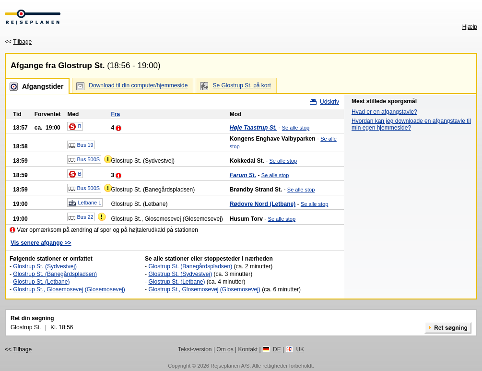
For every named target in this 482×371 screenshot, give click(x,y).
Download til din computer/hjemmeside (138, 85)
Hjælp (469, 27)
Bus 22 (81, 217)
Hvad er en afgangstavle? (384, 111)
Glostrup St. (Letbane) (41, 281)
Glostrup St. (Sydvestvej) (45, 266)
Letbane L (85, 203)
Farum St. (243, 175)
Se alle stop (295, 128)
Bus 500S (84, 159)
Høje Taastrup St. (253, 127)
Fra (115, 114)
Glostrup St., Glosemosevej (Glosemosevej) (69, 289)
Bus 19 (81, 145)
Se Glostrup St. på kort (241, 85)
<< (18, 41)
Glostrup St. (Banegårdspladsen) (55, 274)
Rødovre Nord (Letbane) (262, 204)
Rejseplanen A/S (230, 366)
